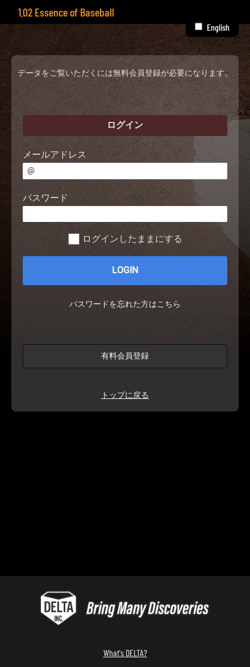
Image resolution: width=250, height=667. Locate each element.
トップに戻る (125, 395)
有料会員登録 (125, 356)
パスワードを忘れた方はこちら (125, 304)
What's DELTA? (125, 652)
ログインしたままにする (132, 239)
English (218, 27)
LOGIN (125, 270)
